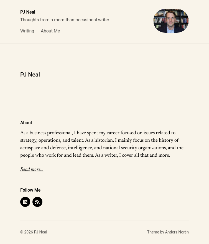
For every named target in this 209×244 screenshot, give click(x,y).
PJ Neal (27, 12)
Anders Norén (177, 232)
